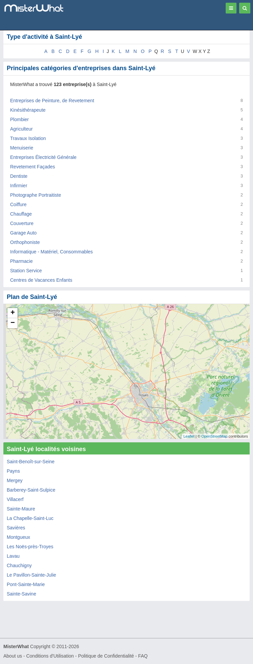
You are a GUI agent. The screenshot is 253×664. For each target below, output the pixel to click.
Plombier (19, 119)
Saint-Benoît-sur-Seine (31, 461)
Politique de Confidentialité (106, 656)
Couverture (21, 223)
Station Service (26, 270)
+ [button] (12, 313)
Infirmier (18, 185)
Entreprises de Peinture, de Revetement (52, 100)
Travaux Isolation (28, 138)
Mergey (15, 480)
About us (12, 656)
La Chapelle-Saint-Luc (30, 518)
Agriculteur (21, 129)
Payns (13, 471)
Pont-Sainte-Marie (26, 584)
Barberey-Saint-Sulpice (31, 490)
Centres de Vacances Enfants (41, 280)
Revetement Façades (32, 166)
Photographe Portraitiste (35, 195)
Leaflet (189, 436)
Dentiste (18, 176)
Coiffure (18, 204)
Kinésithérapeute (28, 110)
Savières (16, 527)
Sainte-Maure (21, 508)
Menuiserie (21, 147)
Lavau (13, 556)
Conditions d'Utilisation (50, 656)
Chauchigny (19, 565)
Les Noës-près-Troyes (30, 546)
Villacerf (15, 499)
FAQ (143, 656)
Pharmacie (21, 261)
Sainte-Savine (21, 594)
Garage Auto (23, 233)
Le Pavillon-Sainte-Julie (31, 575)
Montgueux (18, 537)
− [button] (12, 323)
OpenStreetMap (214, 436)
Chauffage (21, 214)
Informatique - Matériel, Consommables (51, 251)
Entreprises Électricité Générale (43, 157)
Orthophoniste (25, 242)
